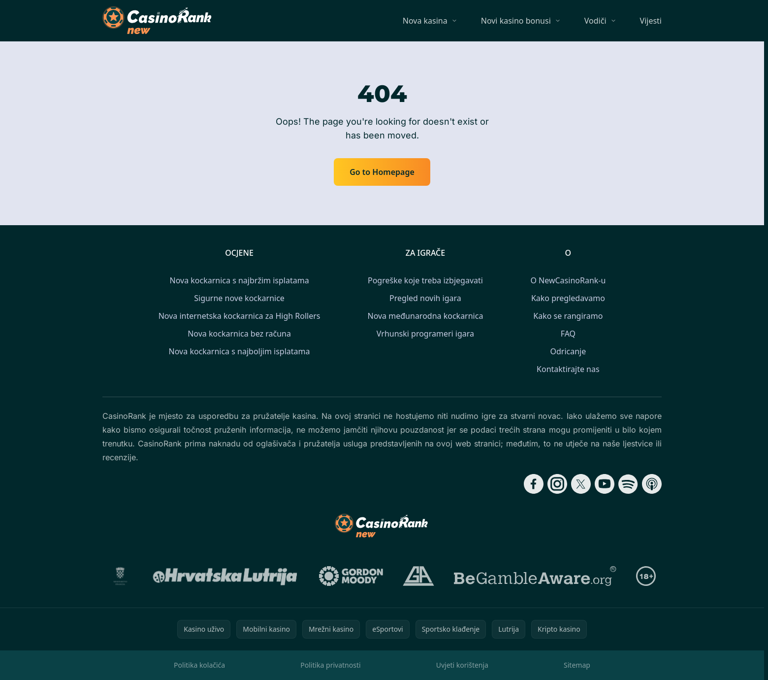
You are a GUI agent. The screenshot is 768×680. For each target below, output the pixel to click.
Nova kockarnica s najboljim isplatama (239, 351)
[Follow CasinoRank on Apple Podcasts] (652, 484)
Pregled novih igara (425, 298)
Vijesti (651, 20)
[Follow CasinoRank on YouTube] (604, 484)
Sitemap (577, 665)
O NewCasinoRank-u (568, 280)
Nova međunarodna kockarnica (425, 315)
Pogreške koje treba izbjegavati (425, 280)
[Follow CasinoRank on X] (581, 484)
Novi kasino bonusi (516, 20)
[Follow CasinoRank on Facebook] (534, 484)
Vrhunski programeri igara (425, 333)
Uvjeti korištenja (462, 665)
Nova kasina (425, 20)
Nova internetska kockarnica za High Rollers (239, 315)
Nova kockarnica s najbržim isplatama (239, 280)
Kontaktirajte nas (568, 369)
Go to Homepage (382, 172)
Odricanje (568, 351)
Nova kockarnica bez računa (239, 333)
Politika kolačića (199, 665)
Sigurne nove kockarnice (239, 298)
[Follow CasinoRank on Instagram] (557, 484)
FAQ (568, 333)
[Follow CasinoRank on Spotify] (628, 484)
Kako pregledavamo (568, 298)
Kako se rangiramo (568, 315)
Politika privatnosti (330, 665)
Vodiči (595, 20)
